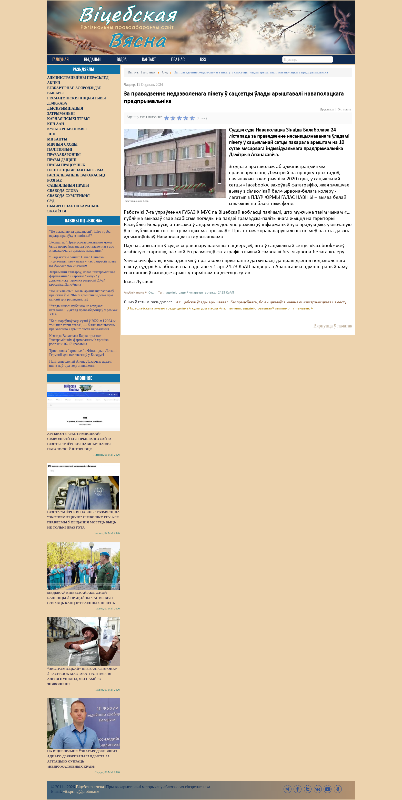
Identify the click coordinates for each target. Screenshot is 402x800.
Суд (151, 293)
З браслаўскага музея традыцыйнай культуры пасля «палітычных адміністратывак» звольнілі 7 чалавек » (220, 308)
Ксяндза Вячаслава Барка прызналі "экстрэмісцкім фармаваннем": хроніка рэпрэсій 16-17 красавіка (78, 340)
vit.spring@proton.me (81, 791)
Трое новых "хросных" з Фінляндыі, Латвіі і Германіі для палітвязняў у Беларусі (82, 353)
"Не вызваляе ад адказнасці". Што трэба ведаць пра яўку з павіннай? (79, 234)
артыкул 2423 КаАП (219, 293)
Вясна (137, 39)
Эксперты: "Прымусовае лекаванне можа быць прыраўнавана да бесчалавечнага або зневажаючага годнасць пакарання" (81, 246)
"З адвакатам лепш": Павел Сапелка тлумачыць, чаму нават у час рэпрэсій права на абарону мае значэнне (82, 261)
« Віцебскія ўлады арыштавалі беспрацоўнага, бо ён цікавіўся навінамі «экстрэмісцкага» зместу (261, 302)
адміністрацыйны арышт (184, 293)
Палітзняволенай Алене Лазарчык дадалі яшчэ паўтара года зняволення (80, 364)
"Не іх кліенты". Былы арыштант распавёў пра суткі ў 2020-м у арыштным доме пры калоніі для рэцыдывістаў (81, 295)
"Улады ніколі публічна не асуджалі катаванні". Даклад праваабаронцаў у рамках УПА (83, 310)
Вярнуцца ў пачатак (333, 325)
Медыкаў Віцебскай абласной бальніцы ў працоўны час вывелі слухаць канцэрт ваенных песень (81, 598)
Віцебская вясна (90, 787)
